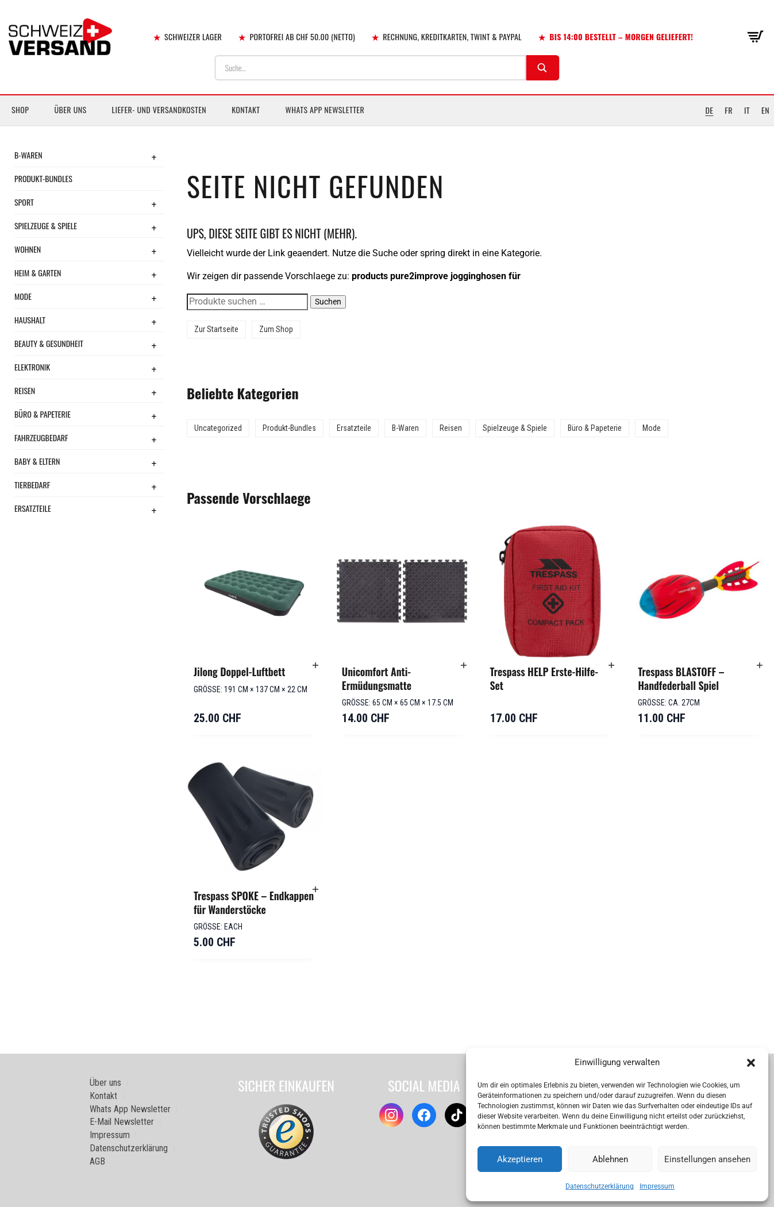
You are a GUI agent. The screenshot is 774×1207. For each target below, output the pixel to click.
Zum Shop (276, 329)
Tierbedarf (32, 485)
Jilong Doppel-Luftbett (239, 671)
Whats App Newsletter (325, 109)
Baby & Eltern (37, 461)
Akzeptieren (519, 1159)
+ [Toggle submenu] (154, 157)
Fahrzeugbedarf (41, 437)
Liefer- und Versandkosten (159, 109)
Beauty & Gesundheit (48, 343)
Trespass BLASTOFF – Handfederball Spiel (681, 678)
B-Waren (28, 155)
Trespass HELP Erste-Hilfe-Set (544, 678)
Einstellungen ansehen (707, 1159)
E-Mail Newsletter (122, 1121)
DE (709, 110)
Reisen (24, 390)
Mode (23, 296)
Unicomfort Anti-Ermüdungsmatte (376, 678)
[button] (751, 1063)
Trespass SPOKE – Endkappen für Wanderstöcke (254, 902)
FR (729, 110)
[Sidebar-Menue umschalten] (387, 125)
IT (747, 110)
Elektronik (32, 367)
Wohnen (27, 249)
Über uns (70, 109)
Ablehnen (610, 1159)
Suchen (328, 301)
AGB (97, 1161)
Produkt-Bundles (43, 178)
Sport (24, 202)
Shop (20, 109)
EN (765, 110)
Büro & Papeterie (42, 414)
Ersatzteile (32, 508)
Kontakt (246, 109)
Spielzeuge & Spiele (45, 225)
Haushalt (29, 320)
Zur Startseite (216, 329)
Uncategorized (218, 428)
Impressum (657, 1186)
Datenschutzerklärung (599, 1186)
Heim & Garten (37, 273)
